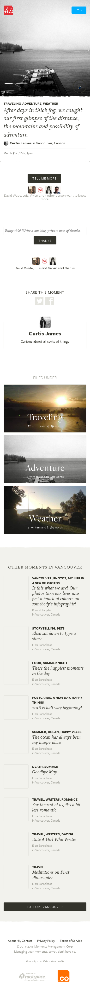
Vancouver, (50, 143)
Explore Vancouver (45, 906)
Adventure (32, 103)
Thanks (45, 240)
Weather (50, 103)
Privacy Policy (46, 940)
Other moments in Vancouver (45, 567)
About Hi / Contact (20, 940)
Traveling (12, 103)
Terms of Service (71, 940)
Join (79, 10)
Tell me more (44, 178)
